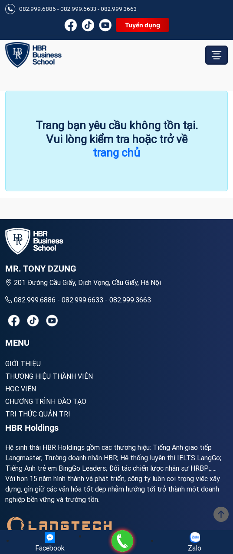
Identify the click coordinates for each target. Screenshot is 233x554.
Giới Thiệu (23, 363)
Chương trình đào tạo (45, 401)
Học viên (20, 388)
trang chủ (116, 153)
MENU (17, 343)
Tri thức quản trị (37, 414)
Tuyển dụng (142, 25)
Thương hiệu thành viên (49, 376)
